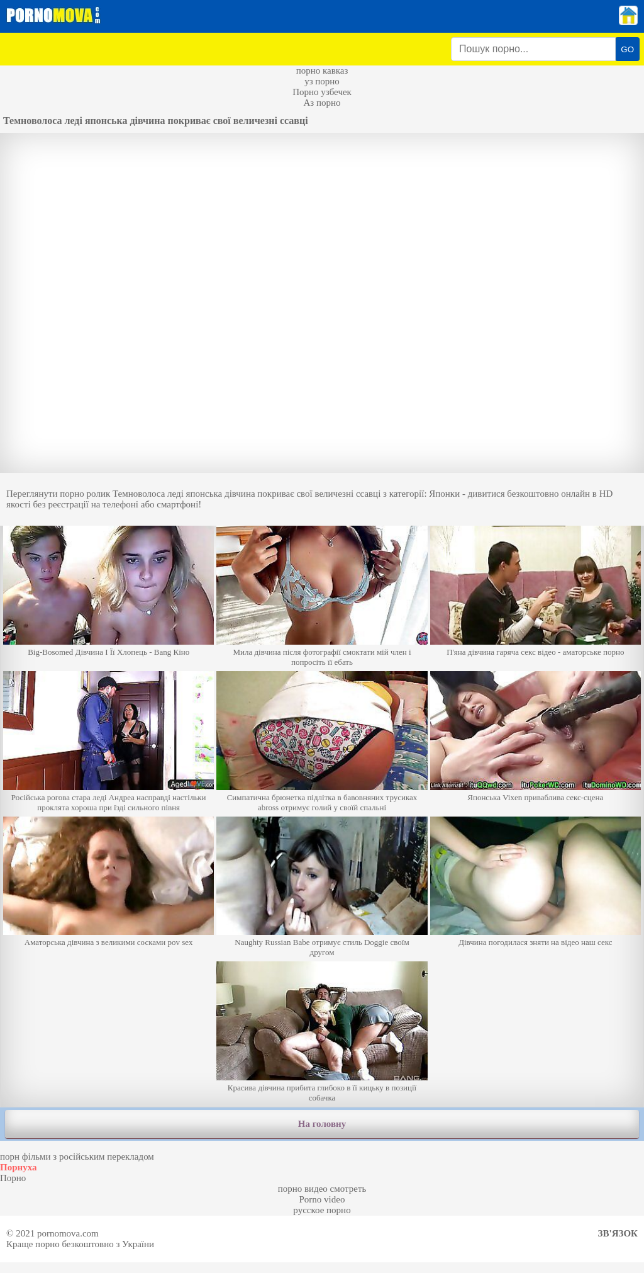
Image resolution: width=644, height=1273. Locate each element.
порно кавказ (322, 70)
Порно (13, 1178)
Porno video (322, 1199)
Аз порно (321, 103)
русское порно (321, 1210)
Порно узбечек (322, 92)
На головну (322, 1124)
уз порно (322, 81)
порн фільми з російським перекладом (77, 1156)
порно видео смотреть (322, 1189)
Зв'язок (618, 1233)
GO (627, 49)
